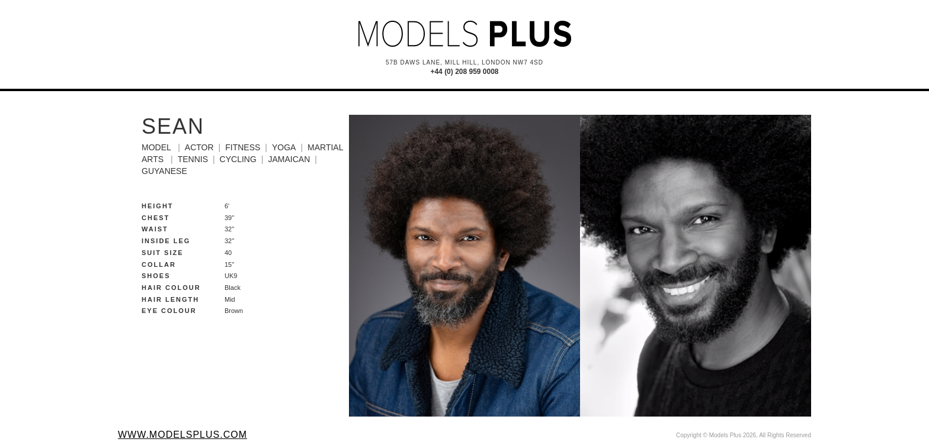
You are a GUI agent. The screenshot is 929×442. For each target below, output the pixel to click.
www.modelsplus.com (182, 435)
